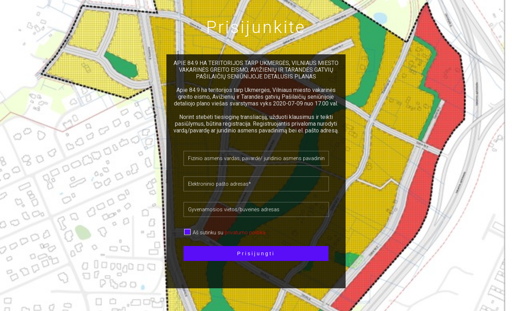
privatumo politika (245, 233)
